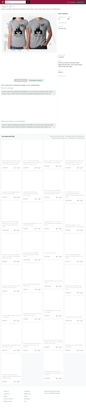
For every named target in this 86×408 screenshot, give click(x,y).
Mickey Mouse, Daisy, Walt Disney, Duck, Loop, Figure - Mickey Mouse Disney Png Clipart (11, 256)
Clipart (26, 396)
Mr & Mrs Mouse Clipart (50, 253)
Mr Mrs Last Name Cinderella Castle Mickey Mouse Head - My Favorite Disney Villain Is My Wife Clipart (11, 162)
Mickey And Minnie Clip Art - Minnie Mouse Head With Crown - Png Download (32, 345)
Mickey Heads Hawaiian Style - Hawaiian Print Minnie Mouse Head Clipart (74, 256)
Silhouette (27, 399)
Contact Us (7, 393)
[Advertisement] (29, 66)
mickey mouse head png (57, 136)
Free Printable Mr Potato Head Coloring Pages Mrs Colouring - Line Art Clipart (53, 373)
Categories (27, 391)
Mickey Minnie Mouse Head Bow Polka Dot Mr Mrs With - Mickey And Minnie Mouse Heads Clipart (53, 192)
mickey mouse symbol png (59, 138)
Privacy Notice (8, 401)
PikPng (4, 6)
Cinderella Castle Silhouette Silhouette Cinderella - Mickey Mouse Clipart (30, 193)
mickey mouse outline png (76, 138)
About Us (6, 391)
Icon (25, 401)
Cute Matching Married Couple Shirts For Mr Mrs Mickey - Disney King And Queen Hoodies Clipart (74, 162)
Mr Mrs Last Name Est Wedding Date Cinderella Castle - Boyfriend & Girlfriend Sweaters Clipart (32, 162)
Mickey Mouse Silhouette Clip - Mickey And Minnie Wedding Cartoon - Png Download (11, 376)
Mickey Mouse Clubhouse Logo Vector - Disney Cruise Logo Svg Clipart (73, 287)
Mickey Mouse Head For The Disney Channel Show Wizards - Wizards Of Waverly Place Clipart (53, 342)
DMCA (5, 396)
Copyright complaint (35, 80)
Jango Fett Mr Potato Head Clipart (74, 317)
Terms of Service (8, 399)
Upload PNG (80, 2)
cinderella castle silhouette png (74, 136)
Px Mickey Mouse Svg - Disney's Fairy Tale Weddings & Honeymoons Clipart (53, 223)
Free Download (20, 80)
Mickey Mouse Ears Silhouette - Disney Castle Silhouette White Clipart (31, 254)
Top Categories (71, 2)
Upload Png (27, 393)
